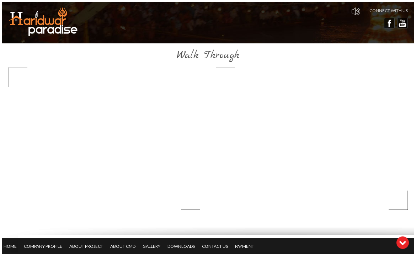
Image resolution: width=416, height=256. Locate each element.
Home (10, 246)
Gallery (151, 246)
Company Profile (43, 246)
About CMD (122, 246)
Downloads (181, 246)
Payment (244, 246)
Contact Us (215, 246)
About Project (86, 246)
